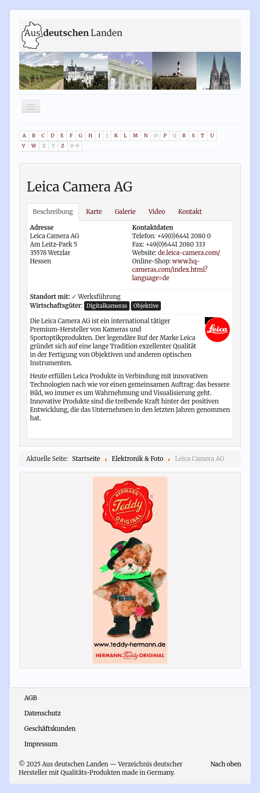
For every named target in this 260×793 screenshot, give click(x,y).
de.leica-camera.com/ (189, 253)
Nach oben (225, 764)
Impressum (41, 744)
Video (157, 212)
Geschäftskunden (50, 729)
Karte (94, 212)
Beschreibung (53, 212)
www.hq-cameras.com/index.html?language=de (170, 269)
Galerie (125, 212)
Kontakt (190, 212)
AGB (30, 698)
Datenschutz (42, 713)
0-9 (75, 146)
